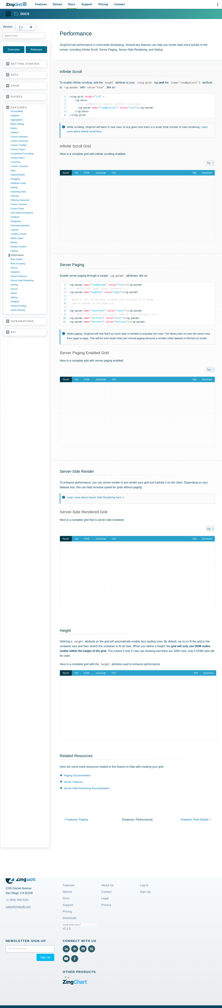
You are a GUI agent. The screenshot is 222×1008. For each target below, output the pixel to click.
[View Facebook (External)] (74, 958)
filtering (15, 196)
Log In (144, 885)
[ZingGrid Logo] (20, 879)
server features (19, 276)
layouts (15, 229)
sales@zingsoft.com (18, 906)
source (14, 289)
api (13, 332)
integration (16, 221)
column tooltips (19, 145)
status (14, 293)
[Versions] (26, 27)
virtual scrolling (18, 305)
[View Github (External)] (83, 948)
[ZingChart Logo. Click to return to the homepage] (17, 4)
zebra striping (18, 310)
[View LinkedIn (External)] (66, 948)
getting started (25, 63)
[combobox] (24, 35)
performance (17, 255)
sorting (14, 284)
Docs (66, 898)
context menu (18, 157)
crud (15, 85)
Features (68, 885)
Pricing (67, 911)
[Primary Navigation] (80, 4)
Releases (36, 49)
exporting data (18, 191)
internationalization (20, 225)
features (19, 107)
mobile (14, 242)
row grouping (18, 263)
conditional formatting (22, 153)
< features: (76, 819)
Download (69, 918)
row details (17, 259)
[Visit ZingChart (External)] (75, 983)
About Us (107, 885)
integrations (22, 321)
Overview (14, 49)
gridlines (15, 217)
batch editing (17, 124)
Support (68, 905)
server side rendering (22, 280)
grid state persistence (22, 212)
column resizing (19, 141)
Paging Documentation (77, 775)
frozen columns (19, 204)
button (14, 128)
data (14, 74)
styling (14, 297)
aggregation (17, 119)
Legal (105, 898)
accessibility (17, 111)
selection (15, 272)
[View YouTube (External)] (66, 958)
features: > (196, 819)
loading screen (19, 234)
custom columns (19, 166)
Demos (67, 891)
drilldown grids (18, 183)
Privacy (106, 905)
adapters (15, 115)
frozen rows (17, 208)
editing (14, 187)
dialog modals (18, 174)
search (14, 267)
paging (14, 250)
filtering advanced (20, 200)
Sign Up (145, 891)
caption (14, 132)
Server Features (73, 781)
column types (18, 149)
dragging (15, 179)
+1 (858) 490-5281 (17, 899)
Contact (106, 891)
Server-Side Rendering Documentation (87, 788)
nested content (18, 246)
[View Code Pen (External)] (74, 948)
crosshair (15, 162)
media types (17, 238)
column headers (19, 136)
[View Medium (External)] (91, 948)
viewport (15, 301)
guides (16, 96)
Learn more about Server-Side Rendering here (94, 497)
